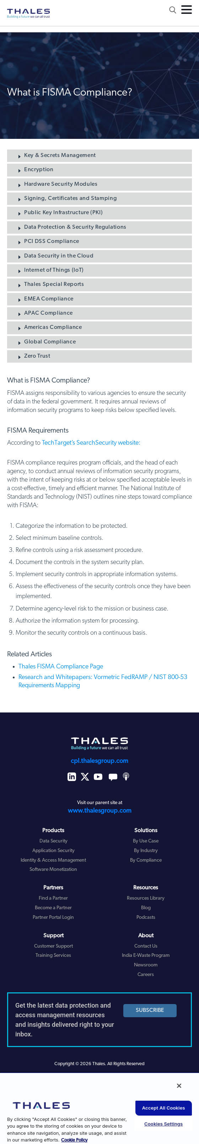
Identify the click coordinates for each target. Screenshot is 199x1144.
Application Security (53, 850)
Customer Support (53, 946)
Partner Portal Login (53, 917)
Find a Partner (53, 898)
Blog (146, 908)
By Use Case (145, 841)
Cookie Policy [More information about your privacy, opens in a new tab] (74, 1140)
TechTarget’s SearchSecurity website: (91, 443)
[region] (99, 1108)
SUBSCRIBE (150, 1010)
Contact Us (145, 946)
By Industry (146, 850)
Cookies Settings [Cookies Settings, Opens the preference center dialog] (163, 1124)
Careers (146, 974)
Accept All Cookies (163, 1108)
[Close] (179, 1085)
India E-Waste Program (146, 955)
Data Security (53, 841)
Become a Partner (53, 908)
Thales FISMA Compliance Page (60, 666)
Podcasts (145, 917)
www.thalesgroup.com (99, 811)
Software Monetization (53, 869)
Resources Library (146, 898)
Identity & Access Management (53, 860)
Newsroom (145, 965)
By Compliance (146, 860)
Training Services (53, 955)
